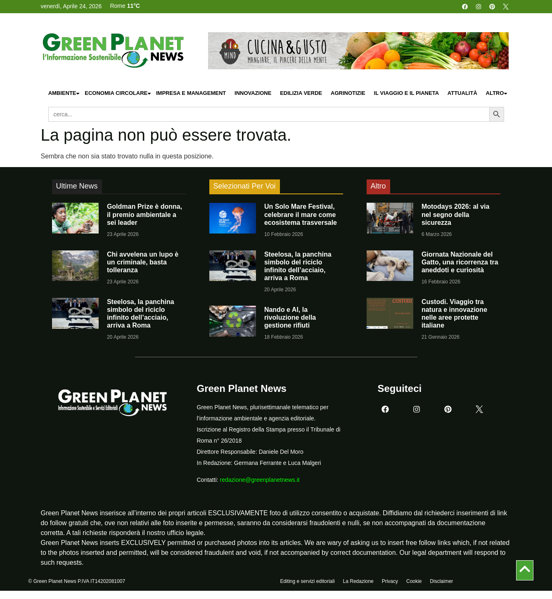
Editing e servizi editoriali (307, 581)
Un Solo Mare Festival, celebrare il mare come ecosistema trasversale (300, 214)
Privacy (390, 581)
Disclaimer (441, 581)
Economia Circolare (118, 93)
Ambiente (64, 93)
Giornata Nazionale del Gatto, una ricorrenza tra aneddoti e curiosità (460, 262)
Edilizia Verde (301, 93)
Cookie (414, 581)
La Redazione (358, 581)
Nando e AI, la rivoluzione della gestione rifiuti (290, 317)
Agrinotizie (348, 93)
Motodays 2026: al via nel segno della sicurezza (456, 214)
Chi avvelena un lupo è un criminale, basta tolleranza (142, 262)
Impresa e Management (191, 93)
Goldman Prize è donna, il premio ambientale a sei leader (144, 214)
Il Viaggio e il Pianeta (406, 93)
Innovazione (253, 93)
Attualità (462, 93)
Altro (497, 93)
